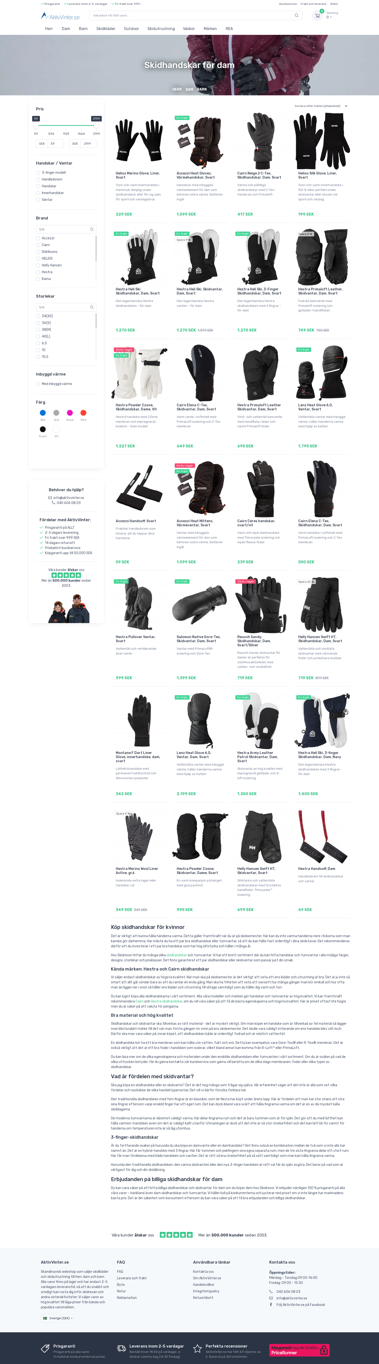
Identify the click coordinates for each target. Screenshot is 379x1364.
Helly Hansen (52, 265)
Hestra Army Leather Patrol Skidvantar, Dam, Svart (257, 740)
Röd (83, 420)
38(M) (46, 330)
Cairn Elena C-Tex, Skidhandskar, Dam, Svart (320, 513)
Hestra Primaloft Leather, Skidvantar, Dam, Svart (320, 288)
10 (43, 350)
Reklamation (127, 1274)
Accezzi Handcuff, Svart (136, 511)
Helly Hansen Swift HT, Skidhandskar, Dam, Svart (320, 625)
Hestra (47, 272)
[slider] (36, 125)
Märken (210, 28)
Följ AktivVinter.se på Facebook (297, 1281)
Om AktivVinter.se (207, 1254)
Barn (83, 28)
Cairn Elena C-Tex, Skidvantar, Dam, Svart (196, 400)
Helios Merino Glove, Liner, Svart (138, 175)
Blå (43, 420)
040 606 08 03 (284, 1268)
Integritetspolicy (206, 1268)
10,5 (45, 357)
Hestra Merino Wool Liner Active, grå (137, 850)
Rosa (69, 420)
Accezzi (48, 238)
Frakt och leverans (314, 4)
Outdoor (131, 28)
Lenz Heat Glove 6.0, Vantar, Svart (315, 400)
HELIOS (47, 258)
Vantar (47, 200)
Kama (46, 279)
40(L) (46, 336)
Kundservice (288, 4)
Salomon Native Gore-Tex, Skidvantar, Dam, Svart (199, 625)
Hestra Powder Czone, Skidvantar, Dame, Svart (197, 850)
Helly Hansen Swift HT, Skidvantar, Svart (256, 850)
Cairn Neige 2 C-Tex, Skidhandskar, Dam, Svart (259, 175)
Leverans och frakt (132, 1254)
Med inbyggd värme (57, 384)
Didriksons (50, 252)
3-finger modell (54, 173)
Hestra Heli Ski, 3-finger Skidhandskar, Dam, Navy (319, 738)
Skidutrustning (161, 28)
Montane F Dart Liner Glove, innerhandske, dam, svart (138, 740)
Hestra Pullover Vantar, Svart (136, 625)
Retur (334, 4)
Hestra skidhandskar (166, 978)
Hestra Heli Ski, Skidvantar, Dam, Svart (200, 288)
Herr (49, 28)
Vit (56, 436)
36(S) (46, 323)
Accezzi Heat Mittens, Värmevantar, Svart (195, 513)
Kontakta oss (203, 1248)
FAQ (120, 1248)
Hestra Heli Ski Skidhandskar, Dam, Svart (138, 288)
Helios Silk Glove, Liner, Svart (317, 175)
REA (229, 28)
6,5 (44, 343)
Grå (56, 420)
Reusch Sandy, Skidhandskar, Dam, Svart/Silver (254, 627)
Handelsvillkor (203, 1261)
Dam (66, 28)
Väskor (189, 28)
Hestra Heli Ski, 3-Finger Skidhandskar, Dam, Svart (259, 288)
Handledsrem (52, 179)
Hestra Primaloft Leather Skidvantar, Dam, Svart (259, 400)
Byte (121, 1261)
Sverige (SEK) (56, 1294)
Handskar (49, 186)
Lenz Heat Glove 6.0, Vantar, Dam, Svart (194, 738)
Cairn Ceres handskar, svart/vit (256, 513)
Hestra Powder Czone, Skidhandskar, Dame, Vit (136, 400)
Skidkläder (105, 28)
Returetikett (203, 1274)
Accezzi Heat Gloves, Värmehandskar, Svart (196, 175)
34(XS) (47, 316)
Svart (43, 436)
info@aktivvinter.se (288, 1275)
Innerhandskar (53, 193)
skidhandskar (177, 931)
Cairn (46, 245)
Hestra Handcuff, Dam (316, 848)
